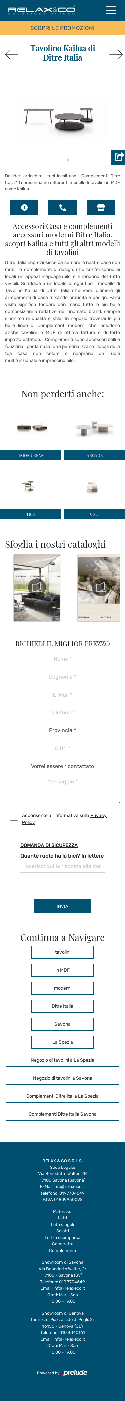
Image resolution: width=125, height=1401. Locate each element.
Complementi (62, 1250)
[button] (62, 160)
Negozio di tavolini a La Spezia (62, 1060)
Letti (62, 1217)
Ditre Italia (62, 1006)
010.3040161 (72, 1332)
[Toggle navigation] (111, 9)
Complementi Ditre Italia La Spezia (62, 1096)
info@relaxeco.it (69, 1186)
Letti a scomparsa (62, 1237)
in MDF (62, 970)
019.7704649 (72, 1281)
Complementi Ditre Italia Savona (63, 1114)
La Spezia (62, 1042)
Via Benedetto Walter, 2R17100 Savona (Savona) (62, 1177)
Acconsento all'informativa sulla (64, 819)
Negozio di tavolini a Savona (62, 1078)
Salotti (62, 1230)
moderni (62, 988)
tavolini (62, 952)
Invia (62, 906)
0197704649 (72, 1193)
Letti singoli (62, 1224)
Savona (62, 1024)
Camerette (62, 1243)
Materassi (62, 1211)
